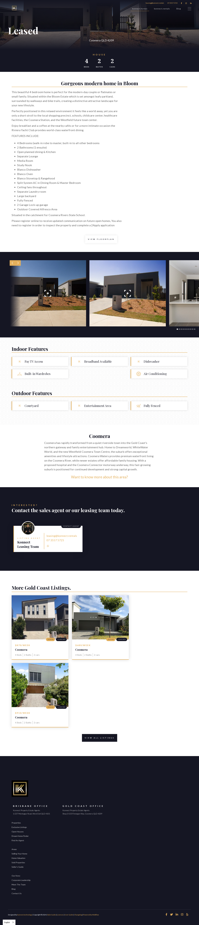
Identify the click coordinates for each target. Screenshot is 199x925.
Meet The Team (19, 884)
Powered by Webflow (91, 915)
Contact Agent (71, 526)
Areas (14, 849)
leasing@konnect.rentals (155, 3)
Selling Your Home (19, 853)
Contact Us (17, 893)
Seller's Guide (17, 867)
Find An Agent (18, 840)
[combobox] (9, 922)
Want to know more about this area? (99, 477)
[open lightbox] (101, 239)
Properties (16, 823)
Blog (178, 8)
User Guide (69, 915)
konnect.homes (140, 9)
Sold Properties (18, 862)
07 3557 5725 (172, 3)
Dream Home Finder (20, 836)
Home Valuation (18, 858)
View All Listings (98, 738)
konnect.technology (24, 915)
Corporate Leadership (21, 880)
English (7, 922)
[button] (12, 263)
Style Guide (51, 915)
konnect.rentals (162, 8)
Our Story (16, 876)
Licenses (60, 915)
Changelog (78, 915)
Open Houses (18, 831)
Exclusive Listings (19, 827)
